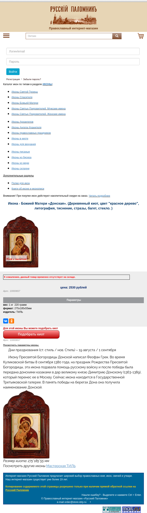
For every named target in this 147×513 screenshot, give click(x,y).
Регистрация (13, 79)
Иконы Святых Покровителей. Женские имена (39, 114)
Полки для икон (21, 183)
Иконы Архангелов (22, 121)
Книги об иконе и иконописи (28, 188)
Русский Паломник (17, 490)
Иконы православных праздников (31, 132)
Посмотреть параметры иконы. (21, 345)
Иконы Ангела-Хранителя (26, 127)
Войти (13, 71)
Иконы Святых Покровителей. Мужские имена (39, 108)
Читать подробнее (99, 195)
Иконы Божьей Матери (25, 102)
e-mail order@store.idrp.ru (71, 502)
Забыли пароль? (32, 79)
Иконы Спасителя (22, 97)
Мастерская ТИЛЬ (60, 466)
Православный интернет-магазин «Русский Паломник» (76, 498)
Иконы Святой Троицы (25, 91)
